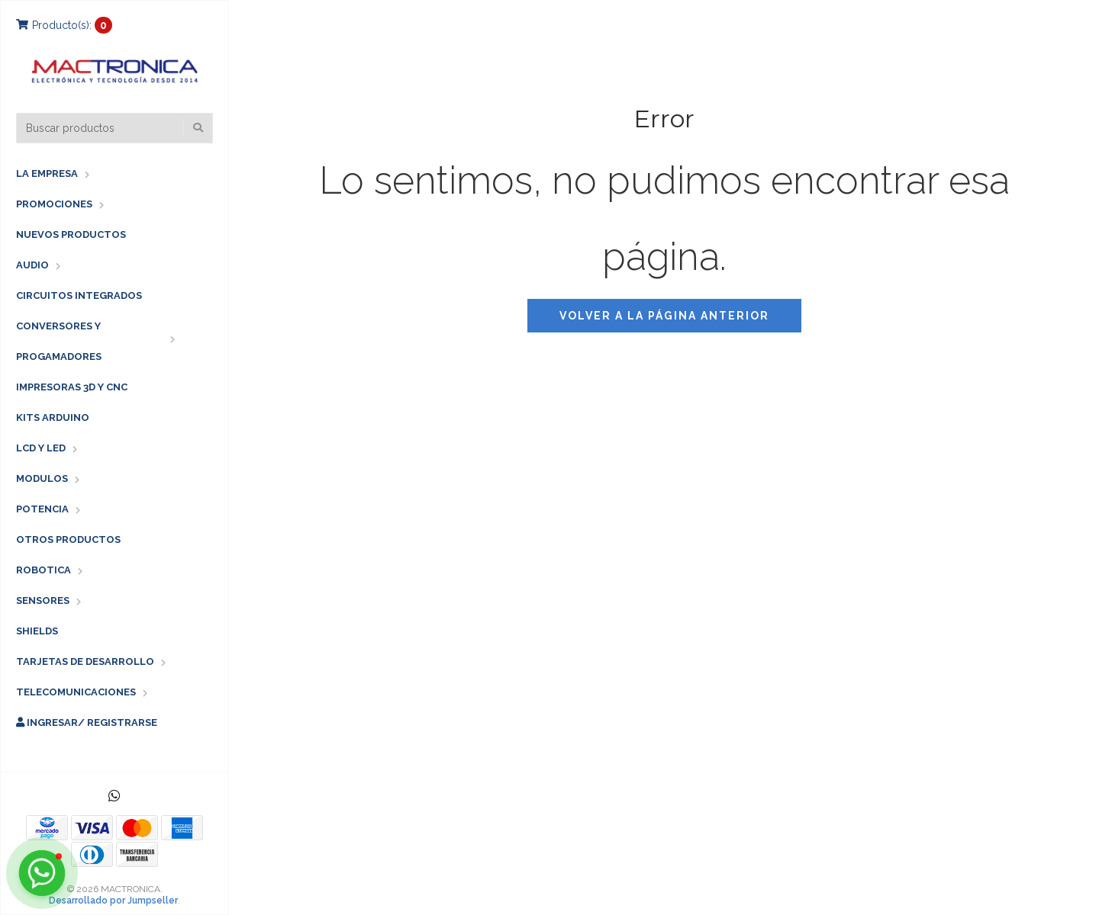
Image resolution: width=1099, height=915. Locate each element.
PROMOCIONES (54, 204)
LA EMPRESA (47, 173)
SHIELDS (37, 631)
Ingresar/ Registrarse (86, 722)
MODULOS (42, 478)
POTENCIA (42, 509)
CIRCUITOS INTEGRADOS (79, 295)
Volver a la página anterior (664, 316)
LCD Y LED (41, 448)
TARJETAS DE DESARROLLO (85, 661)
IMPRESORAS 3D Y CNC (71, 387)
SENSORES (42, 600)
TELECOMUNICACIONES (76, 692)
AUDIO (32, 265)
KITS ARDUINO (52, 417)
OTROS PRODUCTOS (68, 539)
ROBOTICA (43, 570)
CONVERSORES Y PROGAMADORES (59, 341)
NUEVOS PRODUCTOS (71, 234)
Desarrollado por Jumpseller (113, 900)
